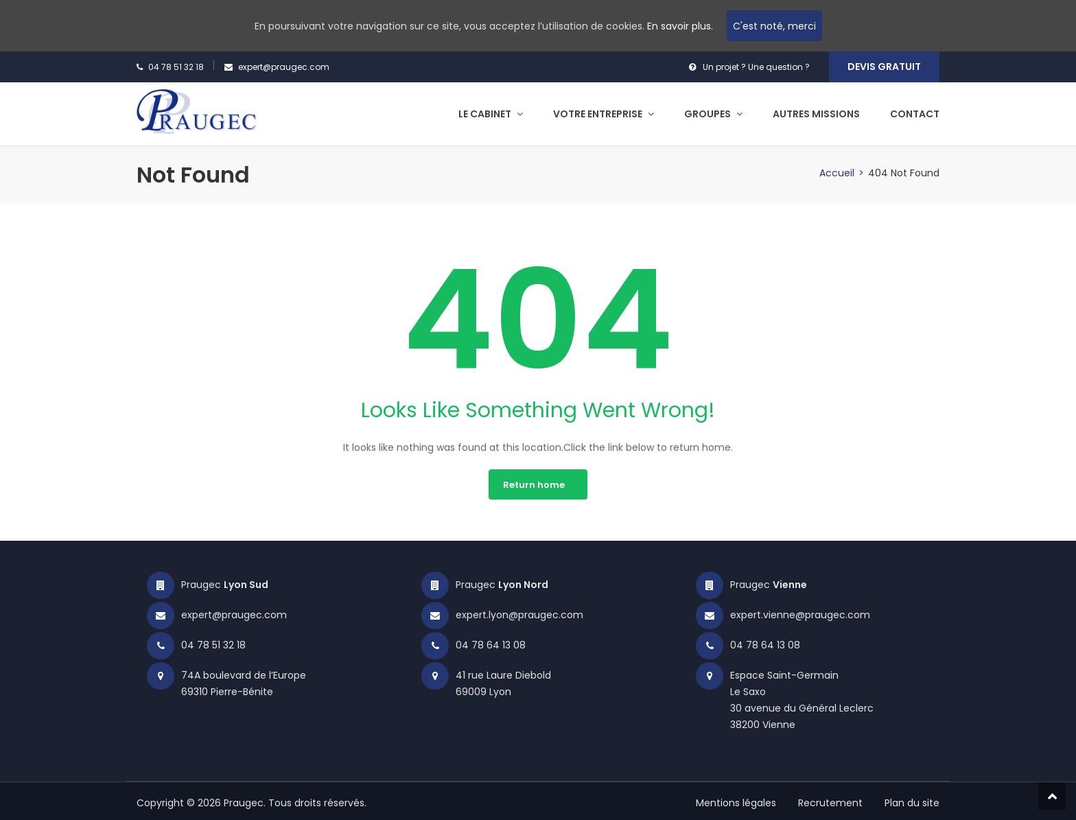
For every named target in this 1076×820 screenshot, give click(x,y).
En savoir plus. (680, 26)
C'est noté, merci (774, 26)
